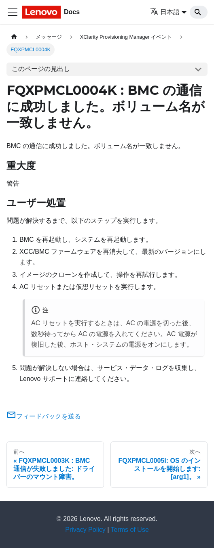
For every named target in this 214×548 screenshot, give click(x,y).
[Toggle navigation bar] (12, 12)
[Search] (199, 12)
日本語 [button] (165, 11)
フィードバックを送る (43, 416)
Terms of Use (130, 529)
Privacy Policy (85, 529)
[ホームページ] (14, 37)
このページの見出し (41, 68)
